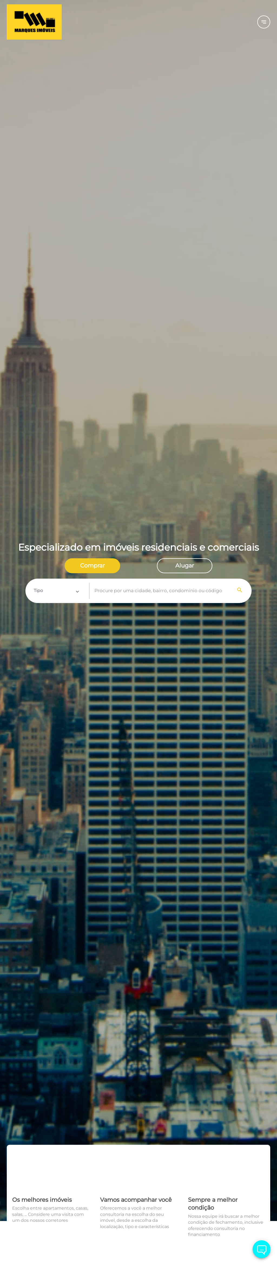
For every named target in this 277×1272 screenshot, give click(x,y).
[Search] (239, 591)
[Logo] (51, 22)
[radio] (92, 566)
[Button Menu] (263, 21)
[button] (56, 590)
